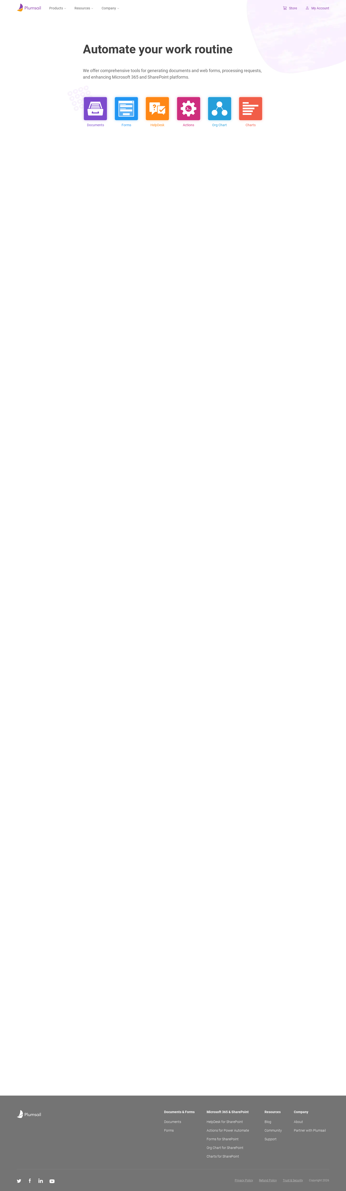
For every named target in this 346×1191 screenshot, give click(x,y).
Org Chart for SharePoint (225, 1148)
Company (110, 8)
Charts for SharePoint (223, 1156)
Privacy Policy (244, 1180)
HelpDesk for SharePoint (225, 1122)
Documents (172, 1122)
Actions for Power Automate (228, 1130)
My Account (317, 8)
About (298, 1122)
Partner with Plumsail (310, 1130)
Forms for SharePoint (223, 1139)
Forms (169, 1130)
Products (57, 8)
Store (290, 8)
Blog (268, 1122)
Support (271, 1139)
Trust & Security (293, 1180)
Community (273, 1130)
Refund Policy (268, 1180)
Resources (83, 8)
